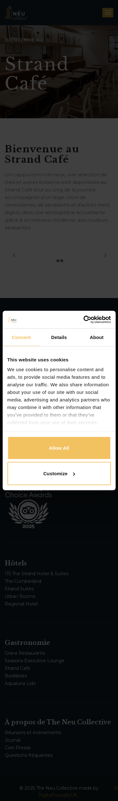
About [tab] (97, 337)
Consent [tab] (21, 337)
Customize (59, 473)
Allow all (59, 447)
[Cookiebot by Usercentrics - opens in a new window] (84, 320)
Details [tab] (59, 337)
